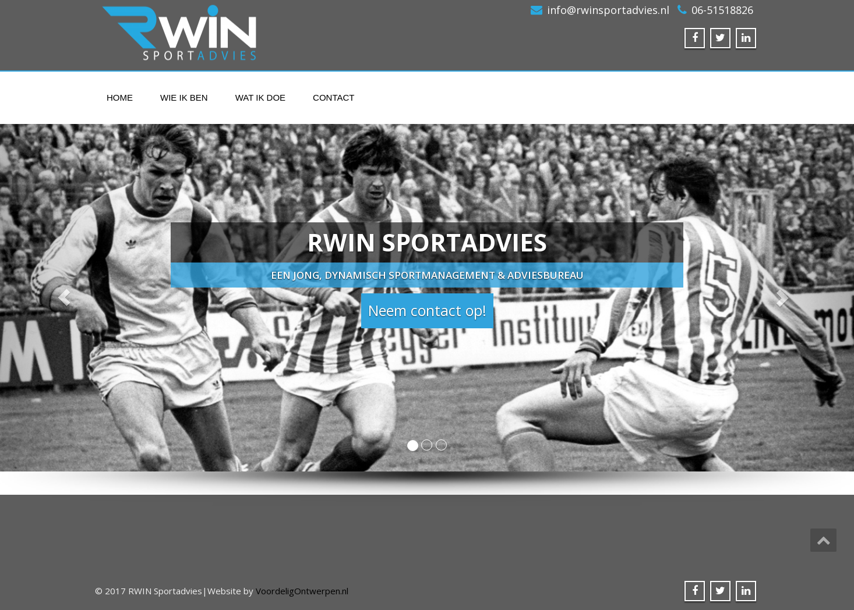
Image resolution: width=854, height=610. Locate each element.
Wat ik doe (260, 97)
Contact (333, 97)
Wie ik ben (184, 97)
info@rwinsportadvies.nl (608, 10)
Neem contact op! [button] (427, 310)
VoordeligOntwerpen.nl (302, 591)
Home (120, 97)
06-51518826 (722, 10)
